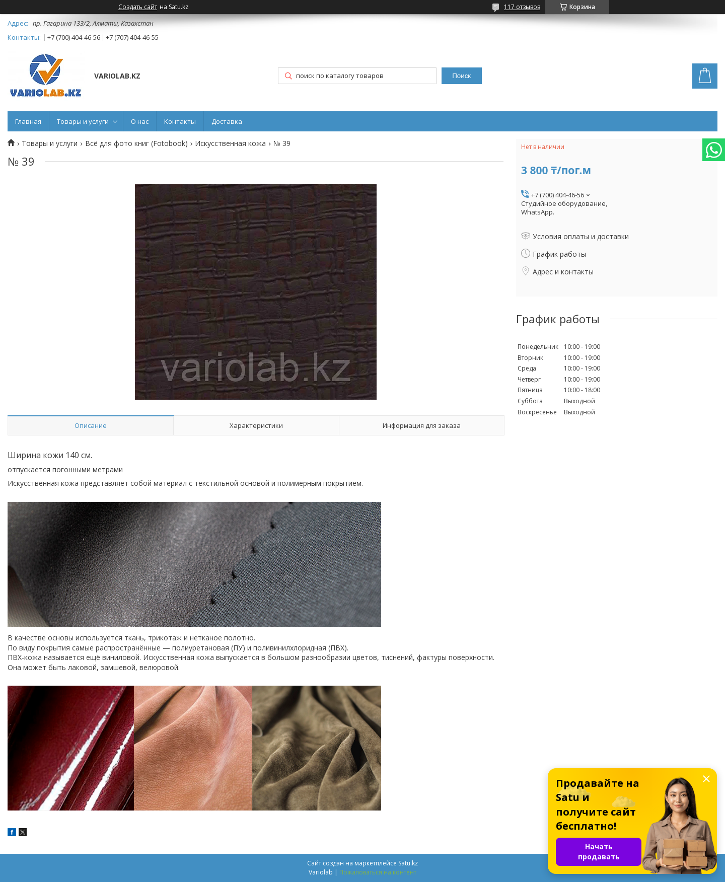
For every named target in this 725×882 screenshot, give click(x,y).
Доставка (226, 121)
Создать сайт (137, 7)
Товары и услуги (83, 121)
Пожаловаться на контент (377, 872)
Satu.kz (408, 863)
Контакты (180, 121)
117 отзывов (522, 7)
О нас (140, 121)
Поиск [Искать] (461, 76)
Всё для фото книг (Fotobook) (136, 143)
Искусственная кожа (230, 143)
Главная (28, 121)
